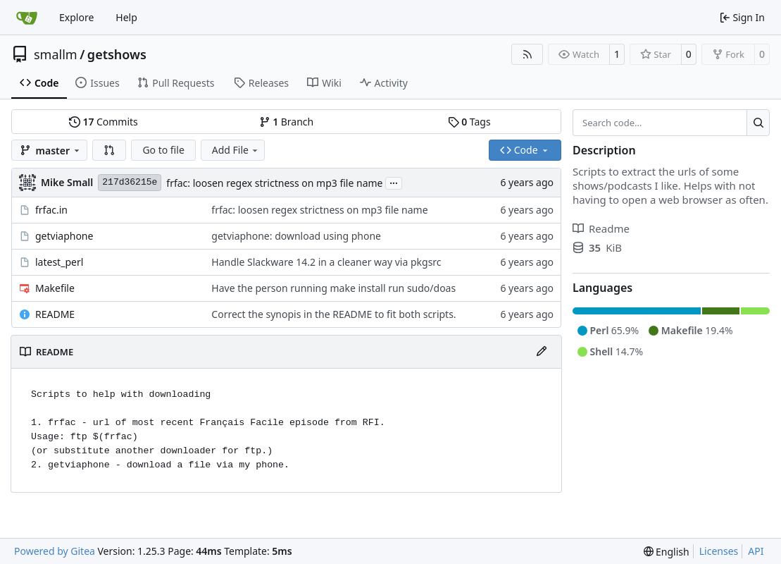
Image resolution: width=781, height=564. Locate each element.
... (393, 182)
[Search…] (758, 122)
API (755, 551)
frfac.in (51, 209)
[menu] (666, 551)
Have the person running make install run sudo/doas (333, 288)
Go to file (163, 150)
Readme (601, 228)
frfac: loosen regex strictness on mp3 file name (274, 183)
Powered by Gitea (54, 551)
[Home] (26, 17)
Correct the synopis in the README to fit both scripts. (333, 314)
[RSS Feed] (527, 54)
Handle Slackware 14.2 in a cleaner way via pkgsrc (326, 262)
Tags (469, 121)
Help (126, 17)
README (55, 314)
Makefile (55, 288)
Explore (76, 17)
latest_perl (59, 262)
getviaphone (64, 236)
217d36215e (129, 182)
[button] (109, 150)
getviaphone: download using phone (296, 236)
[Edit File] (541, 352)
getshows (116, 54)
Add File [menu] (236, 150)
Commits (103, 121)
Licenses (719, 551)
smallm (55, 54)
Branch (286, 121)
